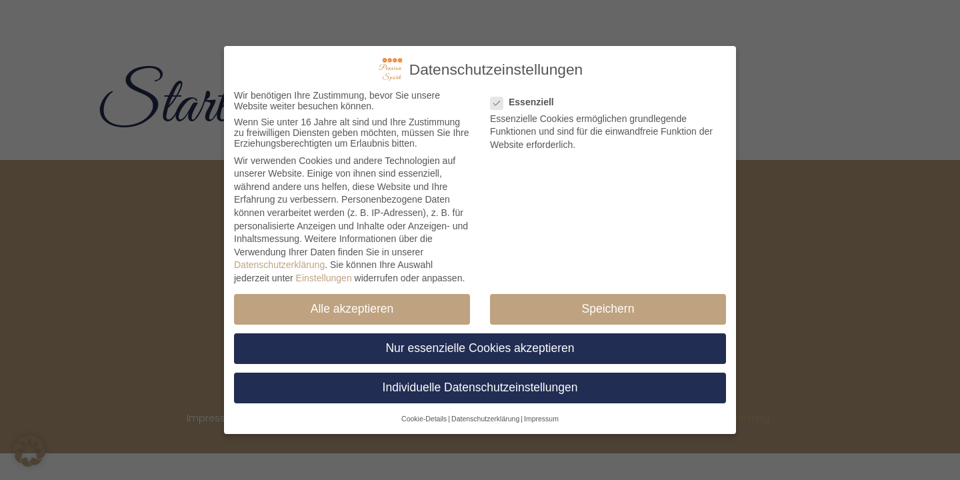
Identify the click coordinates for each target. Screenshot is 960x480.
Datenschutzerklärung (279, 260)
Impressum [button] (541, 413)
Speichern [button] (608, 303)
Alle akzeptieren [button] (352, 303)
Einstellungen (324, 272)
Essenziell (526, 96)
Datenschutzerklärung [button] (485, 413)
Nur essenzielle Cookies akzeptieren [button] (479, 342)
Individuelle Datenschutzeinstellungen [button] (480, 382)
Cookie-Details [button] (424, 413)
